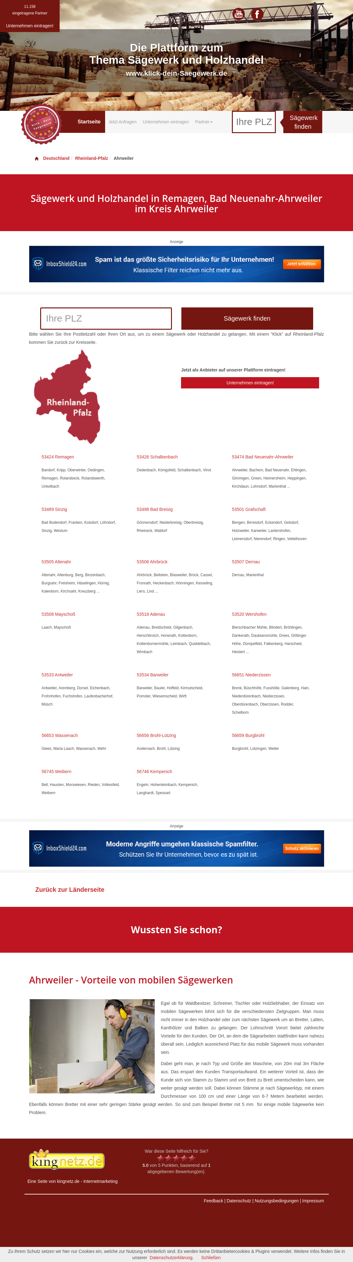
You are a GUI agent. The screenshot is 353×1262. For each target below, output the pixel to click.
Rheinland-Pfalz (91, 158)
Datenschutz (239, 1200)
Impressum (313, 1200)
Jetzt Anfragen (122, 121)
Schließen (211, 1257)
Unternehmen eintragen (166, 121)
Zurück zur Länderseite (69, 889)
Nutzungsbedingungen (277, 1200)
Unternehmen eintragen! (250, 382)
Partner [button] (204, 121)
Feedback (213, 1200)
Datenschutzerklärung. (172, 1257)
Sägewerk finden (304, 122)
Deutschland (52, 158)
